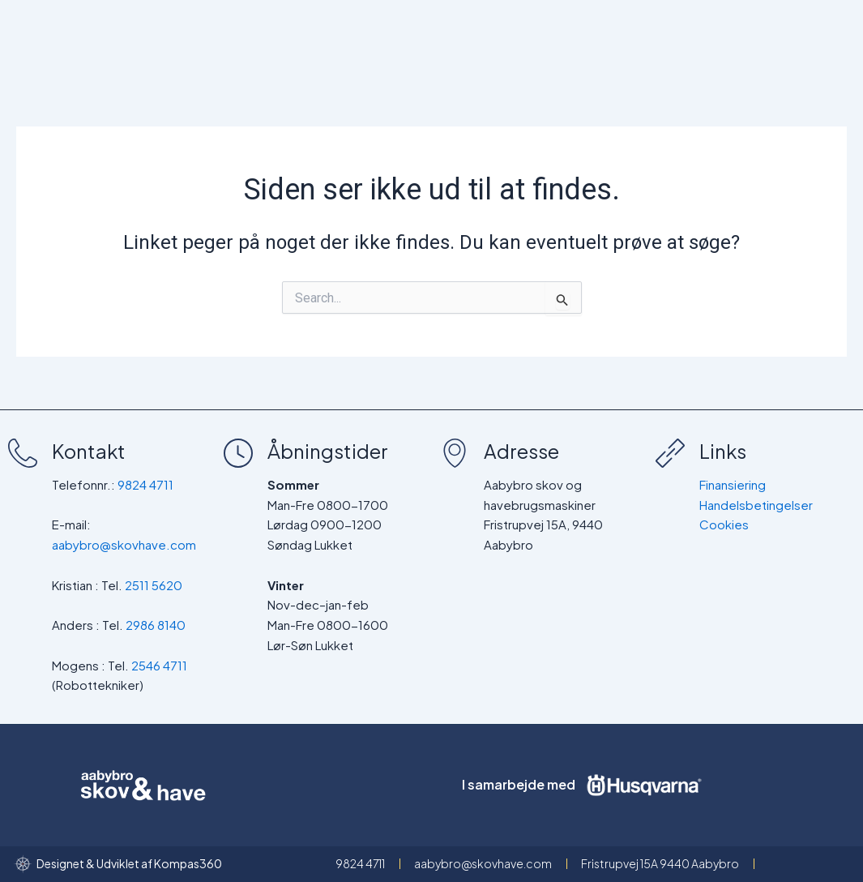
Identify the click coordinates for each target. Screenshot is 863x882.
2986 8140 (156, 624)
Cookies (724, 524)
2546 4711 (159, 665)
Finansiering (732, 484)
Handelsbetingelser (756, 504)
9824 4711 (145, 484)
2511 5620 (153, 585)
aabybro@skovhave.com (124, 544)
